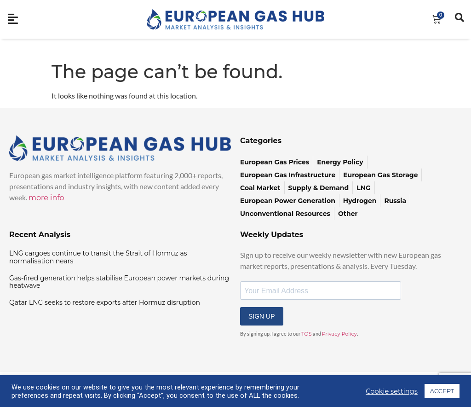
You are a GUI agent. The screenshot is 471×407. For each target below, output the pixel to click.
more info (46, 197)
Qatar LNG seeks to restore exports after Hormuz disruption (104, 302)
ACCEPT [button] (442, 391)
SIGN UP (261, 316)
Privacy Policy (339, 334)
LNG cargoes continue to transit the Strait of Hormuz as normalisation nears (98, 257)
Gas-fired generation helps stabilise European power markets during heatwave (119, 282)
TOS (306, 334)
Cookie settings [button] (392, 391)
